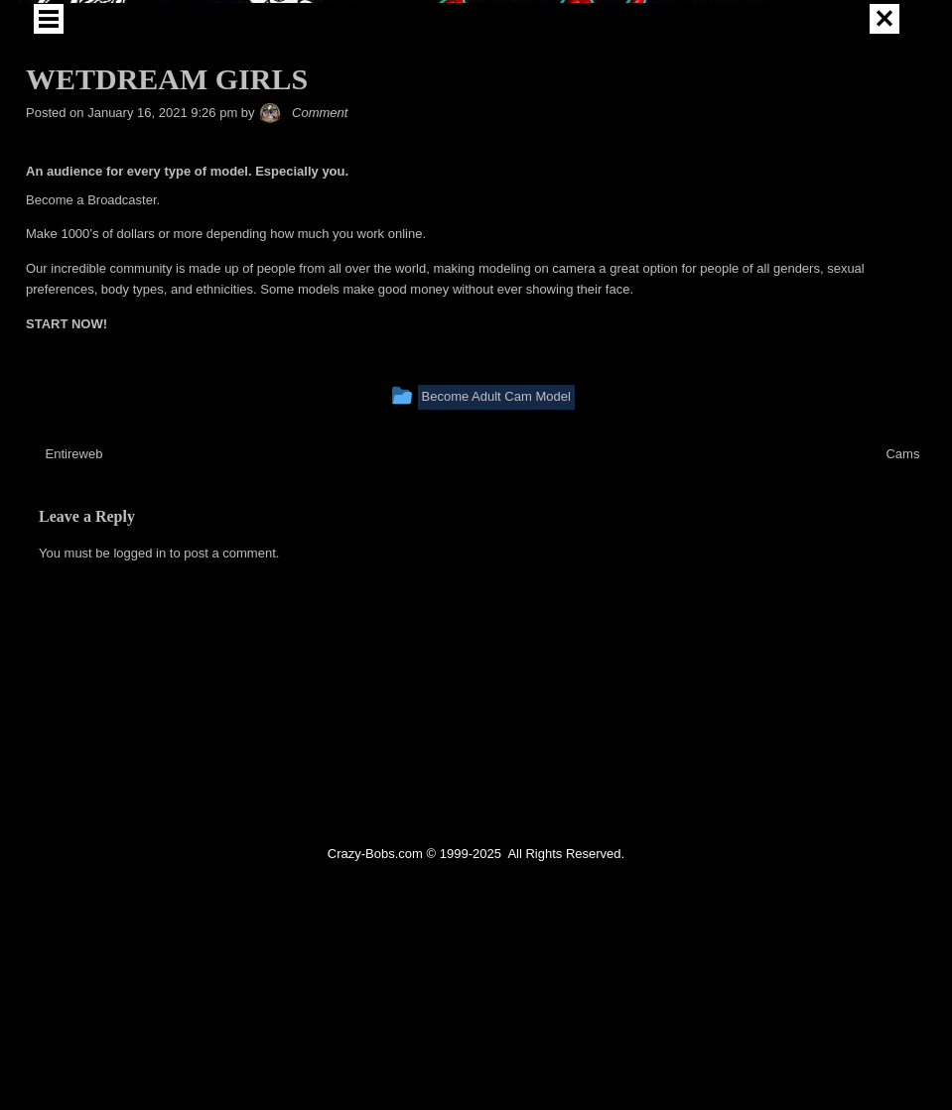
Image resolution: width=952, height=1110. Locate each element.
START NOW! (66, 478)
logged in (139, 707)
